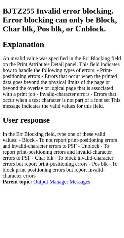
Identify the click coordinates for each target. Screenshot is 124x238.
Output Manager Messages (61, 181)
